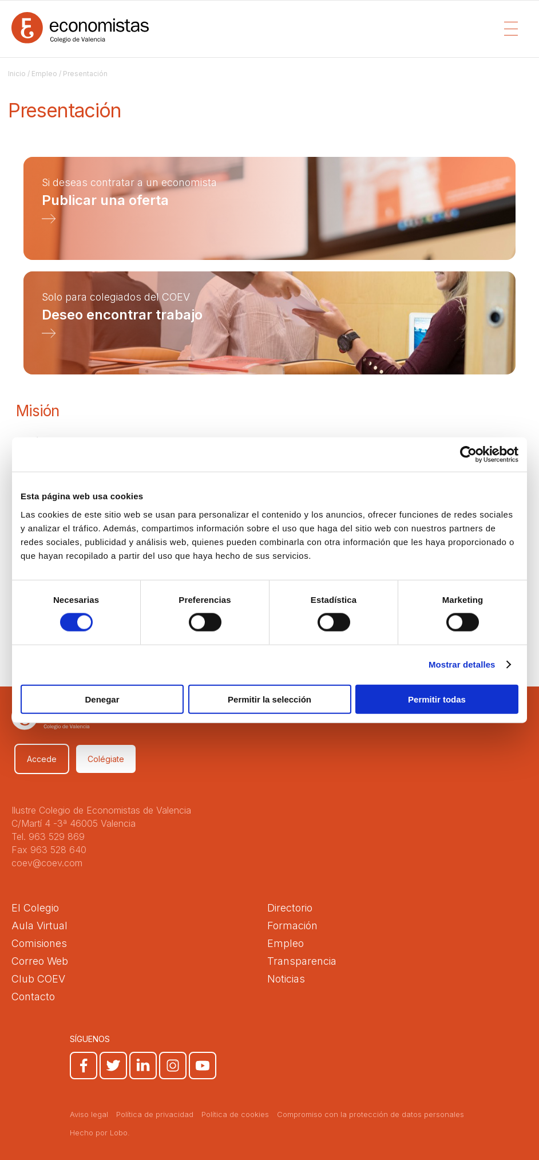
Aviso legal (89, 1114)
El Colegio (35, 908)
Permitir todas (437, 699)
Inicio (17, 73)
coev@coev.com (46, 863)
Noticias (286, 979)
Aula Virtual (39, 926)
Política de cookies (235, 1114)
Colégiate (106, 759)
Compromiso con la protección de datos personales (370, 1114)
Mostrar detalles (462, 664)
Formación (292, 926)
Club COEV (38, 979)
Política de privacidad (154, 1114)
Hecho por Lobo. (100, 1132)
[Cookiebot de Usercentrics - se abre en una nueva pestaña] (468, 454)
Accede (42, 759)
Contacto (33, 997)
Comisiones (39, 943)
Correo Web (39, 961)
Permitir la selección (269, 699)
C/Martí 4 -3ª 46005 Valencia (73, 823)
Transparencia (301, 961)
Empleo (44, 73)
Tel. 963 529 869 (48, 836)
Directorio (289, 908)
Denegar (102, 699)
